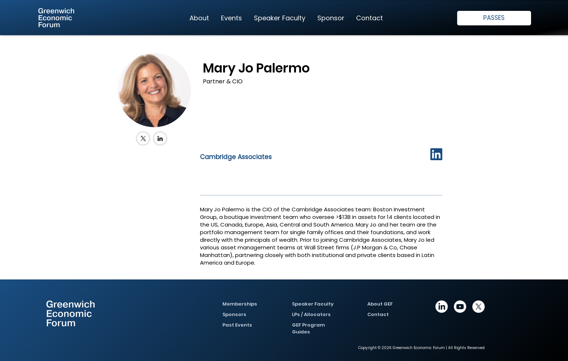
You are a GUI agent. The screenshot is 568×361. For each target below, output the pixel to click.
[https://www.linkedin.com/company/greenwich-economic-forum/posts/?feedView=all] (441, 306)
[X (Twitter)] (143, 138)
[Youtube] (460, 306)
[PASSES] (494, 18)
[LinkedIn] (160, 138)
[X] (478, 306)
